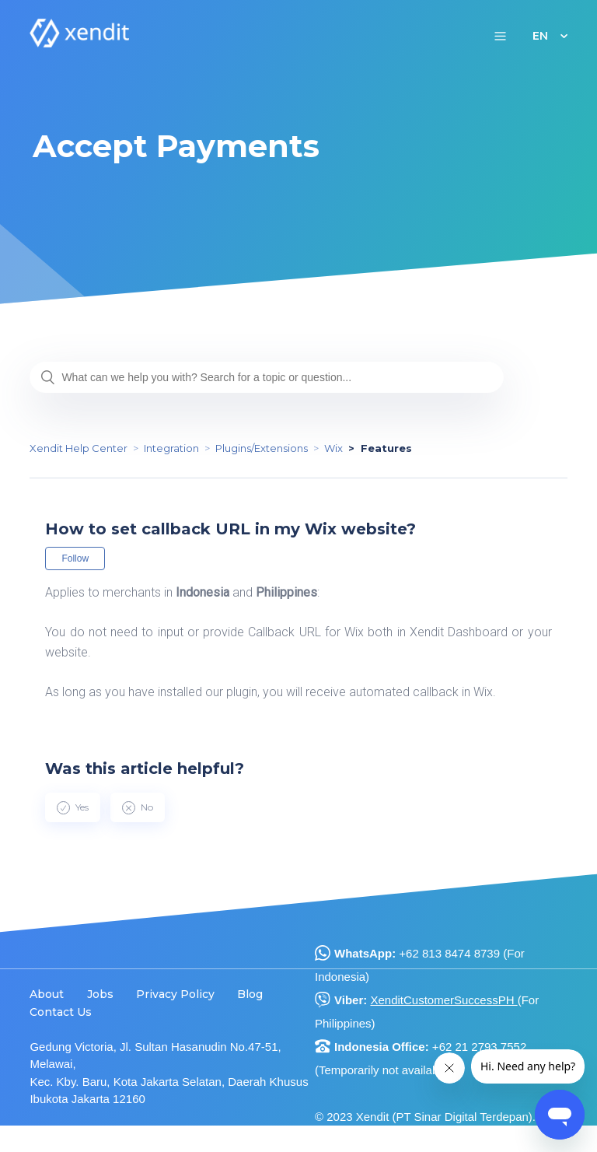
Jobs (100, 994)
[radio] (72, 807)
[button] (500, 35)
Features (386, 448)
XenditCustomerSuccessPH (443, 1000)
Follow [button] (75, 558)
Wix (333, 448)
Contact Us (61, 1012)
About (47, 994)
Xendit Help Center (78, 448)
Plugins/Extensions (261, 448)
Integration (171, 448)
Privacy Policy (175, 994)
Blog (250, 994)
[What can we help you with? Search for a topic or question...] (267, 377)
